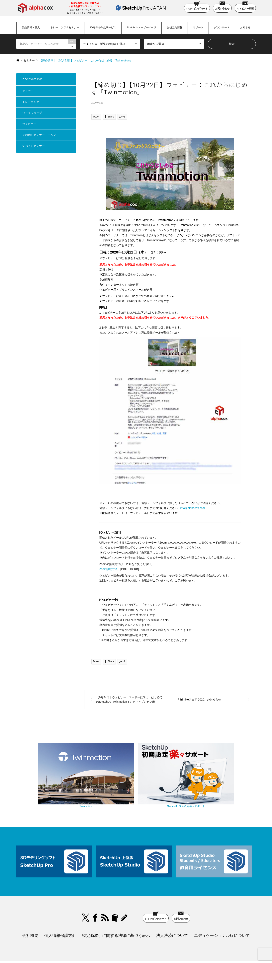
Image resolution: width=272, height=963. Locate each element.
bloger (115, 894)
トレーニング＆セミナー (64, 27)
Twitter (86, 894)
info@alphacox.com (192, 508)
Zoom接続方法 (108, 569)
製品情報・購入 (31, 27)
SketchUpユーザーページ (141, 27)
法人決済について (172, 912)
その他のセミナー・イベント (40, 134)
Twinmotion (102, 784)
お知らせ (245, 27)
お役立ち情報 (174, 27)
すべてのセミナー (33, 145)
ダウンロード (221, 27)
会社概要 (30, 912)
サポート (198, 27)
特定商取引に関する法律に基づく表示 (116, 912)
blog (125, 894)
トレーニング (30, 102)
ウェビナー (29, 123)
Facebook (95, 894)
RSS (105, 894)
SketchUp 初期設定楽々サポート (170, 784)
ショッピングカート (197, 7)
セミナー (29, 60)
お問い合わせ (222, 7)
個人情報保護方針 (60, 912)
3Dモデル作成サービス (103, 27)
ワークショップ (32, 112)
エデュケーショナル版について (222, 912)
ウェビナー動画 (245, 7)
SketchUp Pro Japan (156, 950)
